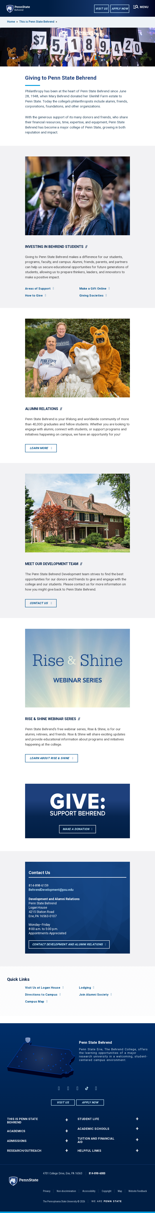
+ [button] (66, 1120)
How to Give (34, 295)
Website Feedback (137, 1191)
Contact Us (39, 603)
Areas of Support (38, 288)
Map (120, 1191)
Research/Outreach (24, 1150)
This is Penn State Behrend (36, 21)
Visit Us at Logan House (43, 987)
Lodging (85, 987)
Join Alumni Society (94, 994)
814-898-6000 (97, 1173)
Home (11, 21)
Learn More (39, 448)
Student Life (88, 1119)
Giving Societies (91, 295)
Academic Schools (93, 1128)
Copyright (106, 1191)
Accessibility (88, 1191)
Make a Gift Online (93, 288)
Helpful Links (89, 1150)
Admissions (17, 1141)
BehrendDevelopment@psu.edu (51, 890)
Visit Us (101, 8)
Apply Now (120, 8)
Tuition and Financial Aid (96, 1140)
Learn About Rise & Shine (50, 758)
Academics (16, 1131)
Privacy (46, 1191)
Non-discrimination (66, 1191)
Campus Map (34, 1001)
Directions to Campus (41, 994)
